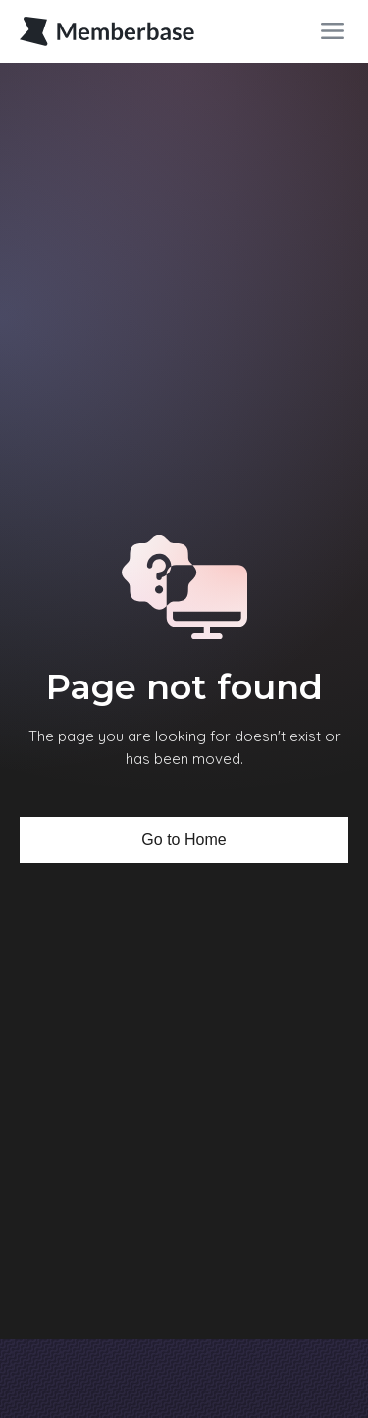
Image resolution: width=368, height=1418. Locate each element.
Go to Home (183, 839)
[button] (332, 31)
